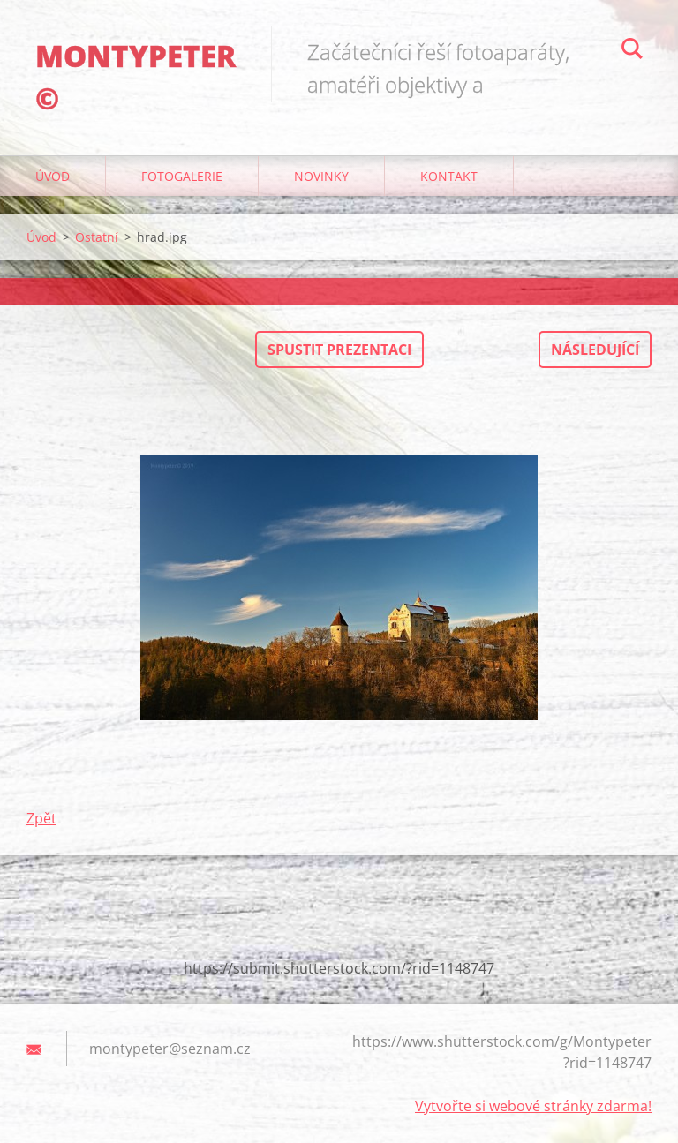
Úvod (52, 176)
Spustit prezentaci (339, 349)
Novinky (321, 176)
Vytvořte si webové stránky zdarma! (533, 1106)
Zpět (41, 818)
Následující (595, 349)
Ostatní (96, 237)
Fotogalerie (181, 176)
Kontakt (449, 176)
